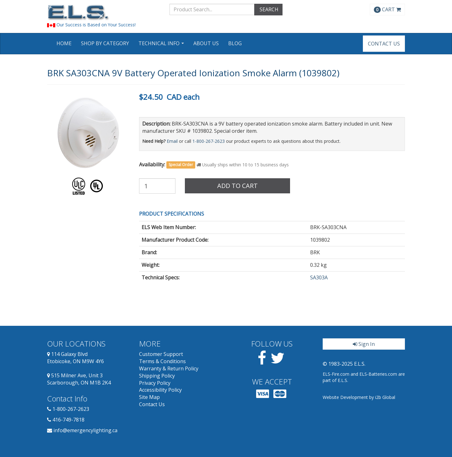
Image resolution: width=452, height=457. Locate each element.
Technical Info (162, 45)
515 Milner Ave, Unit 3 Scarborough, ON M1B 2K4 (79, 379)
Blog (235, 43)
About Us (206, 43)
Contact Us (384, 43)
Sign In (364, 344)
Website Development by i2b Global (359, 397)
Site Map (149, 397)
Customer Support (161, 354)
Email (172, 141)
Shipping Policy (157, 375)
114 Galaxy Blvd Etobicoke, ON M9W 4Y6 (75, 358)
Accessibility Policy (160, 389)
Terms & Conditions (162, 361)
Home (64, 43)
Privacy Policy (154, 382)
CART (387, 9)
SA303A (319, 277)
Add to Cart (237, 185)
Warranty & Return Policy (168, 368)
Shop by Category (105, 43)
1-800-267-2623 (208, 141)
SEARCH (268, 9)
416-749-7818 (68, 419)
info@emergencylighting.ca (85, 430)
